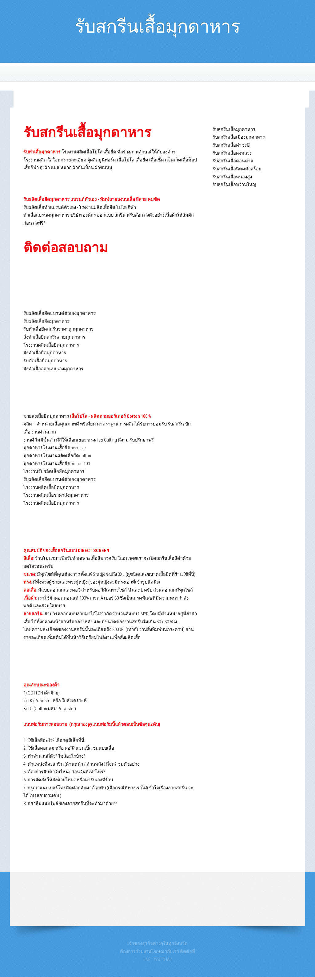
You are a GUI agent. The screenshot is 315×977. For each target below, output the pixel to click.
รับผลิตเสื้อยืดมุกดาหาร (46, 321)
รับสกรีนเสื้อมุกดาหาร (157, 23)
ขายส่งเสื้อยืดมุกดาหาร (46, 416)
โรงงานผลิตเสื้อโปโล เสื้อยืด (89, 152)
